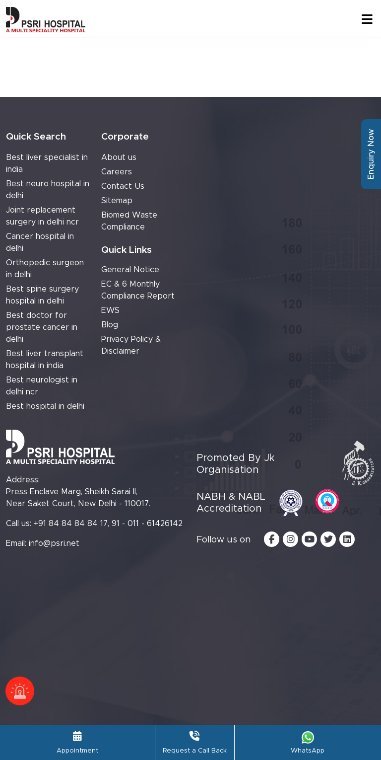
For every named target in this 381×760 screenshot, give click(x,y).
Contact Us (122, 186)
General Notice (130, 270)
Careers (116, 172)
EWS (110, 310)
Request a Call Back (195, 742)
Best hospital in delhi (45, 406)
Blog (109, 325)
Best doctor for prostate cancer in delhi (41, 327)
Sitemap (116, 201)
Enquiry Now (371, 154)
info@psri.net (54, 543)
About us (118, 157)
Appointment (77, 742)
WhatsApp (307, 742)
